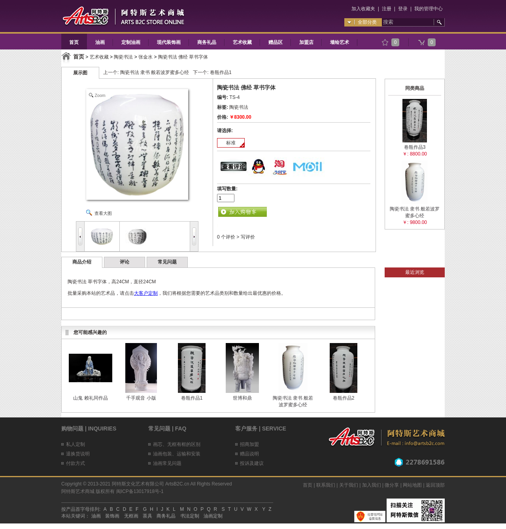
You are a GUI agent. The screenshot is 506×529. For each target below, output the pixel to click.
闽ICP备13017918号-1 (140, 491)
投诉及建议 (252, 463)
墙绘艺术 (339, 42)
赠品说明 (249, 454)
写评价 (248, 237)
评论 (124, 262)
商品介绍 (81, 262)
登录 (403, 8)
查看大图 (103, 213)
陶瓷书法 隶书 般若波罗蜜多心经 (154, 72)
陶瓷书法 (123, 57)
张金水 (145, 57)
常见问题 (167, 262)
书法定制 (189, 516)
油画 (100, 42)
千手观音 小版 (141, 398)
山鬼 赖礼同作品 (90, 398)
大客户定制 (146, 293)
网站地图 (412, 485)
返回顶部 (435, 485)
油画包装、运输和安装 (176, 454)
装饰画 (112, 516)
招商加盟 (249, 444)
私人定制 (75, 444)
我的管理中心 (428, 8)
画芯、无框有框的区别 (176, 444)
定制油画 (130, 42)
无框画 (131, 516)
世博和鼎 (242, 398)
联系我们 (325, 485)
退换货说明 (78, 454)
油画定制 (213, 516)
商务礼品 (206, 42)
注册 (386, 8)
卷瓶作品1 (221, 72)
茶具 (147, 516)
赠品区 (275, 42)
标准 (231, 143)
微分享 (392, 485)
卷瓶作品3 (415, 147)
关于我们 (348, 485)
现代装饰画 (169, 42)
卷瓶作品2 (344, 398)
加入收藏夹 (363, 8)
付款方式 (75, 463)
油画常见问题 (167, 463)
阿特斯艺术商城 (77, 491)
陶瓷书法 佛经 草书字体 (183, 57)
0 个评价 (226, 237)
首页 (74, 42)
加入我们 (371, 485)
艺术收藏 (242, 42)
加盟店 (306, 42)
